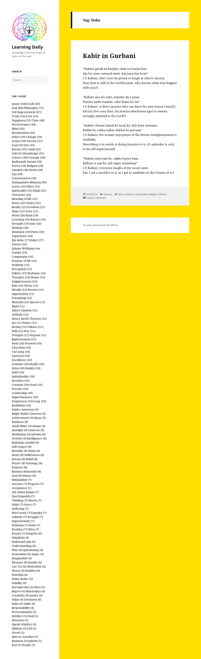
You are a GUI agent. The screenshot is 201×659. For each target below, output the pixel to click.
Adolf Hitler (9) (22, 426)
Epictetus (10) (21, 356)
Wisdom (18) (20, 228)
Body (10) (18, 343)
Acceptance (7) (21, 488)
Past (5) (16, 645)
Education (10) (21, 347)
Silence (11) (35, 327)
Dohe (121, 194)
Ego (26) (17, 174)
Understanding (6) (24, 546)
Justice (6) (36, 595)
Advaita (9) (38, 434)
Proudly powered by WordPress (100, 225)
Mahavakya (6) (35, 591)
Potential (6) (20, 575)
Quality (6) (35, 562)
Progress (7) (36, 484)
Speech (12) (37, 302)
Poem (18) (37, 232)
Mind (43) (18, 128)
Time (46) (38, 120)
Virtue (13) (31, 285)
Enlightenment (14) (24, 281)
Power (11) (29, 323)
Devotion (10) (20, 380)
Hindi (138, 194)
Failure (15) (19, 273)
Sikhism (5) (19, 628)
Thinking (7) (20, 500)
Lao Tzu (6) (19, 566)
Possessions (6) (21, 554)
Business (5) (19, 641)
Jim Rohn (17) (21, 240)
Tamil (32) (34, 149)
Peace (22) (18, 203)
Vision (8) (34, 451)
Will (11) (17, 331)
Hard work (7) (21, 513)
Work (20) (18, 215)
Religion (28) (35, 166)
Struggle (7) (35, 517)
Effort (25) (33, 186)
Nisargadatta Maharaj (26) (29, 182)
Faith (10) (18, 372)
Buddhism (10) (21, 405)
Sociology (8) (34, 463)
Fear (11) (29, 331)
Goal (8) (17, 475)
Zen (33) (29, 145)
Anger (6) (37, 554)
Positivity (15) (20, 265)
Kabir (144, 194)
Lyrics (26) (19, 186)
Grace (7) (30, 504)
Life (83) (34, 104)
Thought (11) (20, 335)
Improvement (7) (23, 521)
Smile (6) (29, 603)
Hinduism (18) (21, 232)
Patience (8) (19, 467)
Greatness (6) (32, 599)
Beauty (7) (18, 533)
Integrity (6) (34, 533)
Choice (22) (33, 203)
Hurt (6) (39, 587)
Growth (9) (19, 438)
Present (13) (36, 290)
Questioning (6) (33, 550)
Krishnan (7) (20, 525)
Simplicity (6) (20, 537)
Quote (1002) (20, 104)
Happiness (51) (21, 120)
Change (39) (34, 137)
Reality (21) (19, 207)
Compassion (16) (22, 256)
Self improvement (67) (26, 112)
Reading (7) (19, 529)
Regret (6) (18, 591)
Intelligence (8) (37, 438)
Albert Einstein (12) (24, 310)
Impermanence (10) (25, 397)
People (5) (28, 645)
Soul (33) (17, 145)
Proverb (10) (33, 343)
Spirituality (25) (22, 190)
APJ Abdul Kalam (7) (25, 492)
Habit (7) (17, 504)
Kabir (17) (37, 240)
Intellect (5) (19, 616)
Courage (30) (36, 157)
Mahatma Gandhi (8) (25, 442)
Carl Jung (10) (21, 351)
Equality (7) (39, 513)
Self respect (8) (22, 447)
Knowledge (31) (33, 153)
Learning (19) (21, 219)
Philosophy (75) (34, 108)
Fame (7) (34, 525)
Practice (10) (20, 389)
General (107, 194)
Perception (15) (22, 269)
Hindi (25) (39, 190)
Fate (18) (35, 223)
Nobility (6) (19, 583)
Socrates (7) (19, 484)
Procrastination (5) (24, 612)
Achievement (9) (23, 418)
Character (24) (21, 195)
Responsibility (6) (23, 608)
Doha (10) (18, 368)
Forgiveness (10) (22, 401)
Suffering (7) (20, 508)
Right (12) (18, 306)
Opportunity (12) (23, 294)
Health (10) (36, 364)
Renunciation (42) (23, 133)
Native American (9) (25, 409)
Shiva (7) (33, 529)
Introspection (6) (23, 587)
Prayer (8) (18, 463)
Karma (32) (19, 149)
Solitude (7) (19, 517)
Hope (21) (18, 211)
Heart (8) (18, 455)
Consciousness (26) (24, 178)
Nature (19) (38, 219)
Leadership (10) (22, 393)
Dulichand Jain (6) (24, 542)
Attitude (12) (20, 314)
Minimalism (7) (21, 480)
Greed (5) (18, 632)
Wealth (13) (19, 290)
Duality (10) (32, 368)
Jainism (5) (35, 641)
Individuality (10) (23, 376)
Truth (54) (18, 116)
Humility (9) (19, 430)
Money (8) (29, 475)
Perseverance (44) (24, 124)
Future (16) (19, 244)
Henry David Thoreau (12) (29, 318)
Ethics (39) (19, 137)
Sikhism (162, 194)
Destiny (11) (19, 327)
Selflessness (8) (34, 455)
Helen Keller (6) (22, 579)
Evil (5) (31, 628)
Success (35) (35, 141)
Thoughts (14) (21, 277)
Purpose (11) (37, 335)
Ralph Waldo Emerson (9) (29, 413)
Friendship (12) (22, 298)
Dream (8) (18, 459)
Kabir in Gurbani (109, 56)
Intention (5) (20, 620)
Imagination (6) (22, 558)
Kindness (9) (20, 422)
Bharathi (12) (20, 302)
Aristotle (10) (20, 364)
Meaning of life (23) (24, 199)
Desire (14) (38, 277)
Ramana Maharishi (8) (26, 471)
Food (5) (32, 616)
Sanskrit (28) (20, 170)
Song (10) (40, 401)
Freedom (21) (36, 207)
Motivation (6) (36, 566)
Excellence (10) (22, 360)
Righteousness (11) (24, 339)
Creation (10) (20, 385)
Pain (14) (17, 285)
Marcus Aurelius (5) (25, 637)
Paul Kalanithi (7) (23, 496)
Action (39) (19, 141)
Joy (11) (17, 323)
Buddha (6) (32, 570)
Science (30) (20, 157)
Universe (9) (36, 430)
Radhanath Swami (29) (27, 161)
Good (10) (36, 385)
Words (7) (34, 500)
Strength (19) (20, 223)
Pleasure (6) (19, 562)
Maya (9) (40, 418)
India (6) (17, 603)
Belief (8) (31, 459)
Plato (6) (17, 550)
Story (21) (31, 211)
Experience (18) (22, 236)
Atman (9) (38, 426)
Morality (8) (19, 451)
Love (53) (32, 116)
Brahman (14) (36, 273)
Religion (152, 194)
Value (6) (17, 599)
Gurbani (129, 194)
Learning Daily (27, 47)
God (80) (17, 108)
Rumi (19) (32, 215)
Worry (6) (18, 570)
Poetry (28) (19, 166)
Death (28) (36, 170)
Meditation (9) (21, 434)
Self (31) (17, 153)
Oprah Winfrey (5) (24, 624)
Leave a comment (96, 197)
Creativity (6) (20, 595)
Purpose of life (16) (24, 261)
